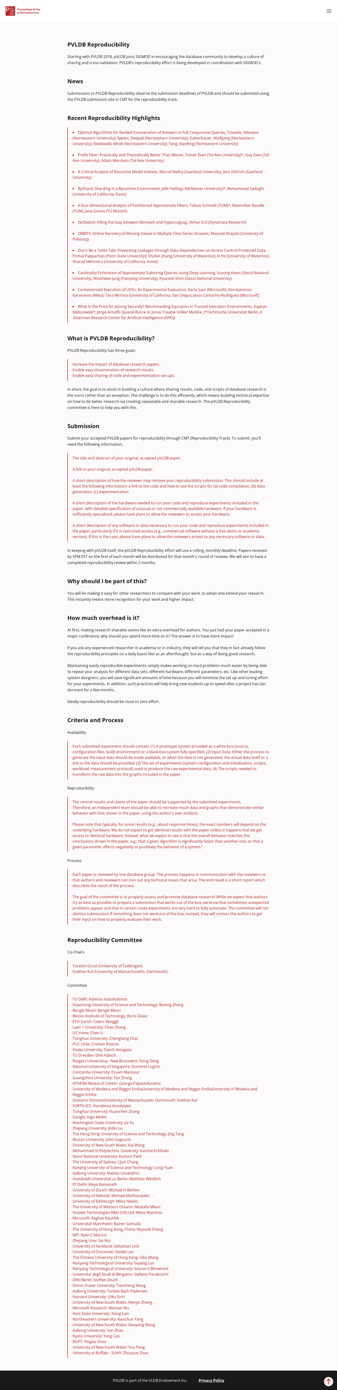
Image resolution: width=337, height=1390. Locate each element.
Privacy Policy (211, 1380)
